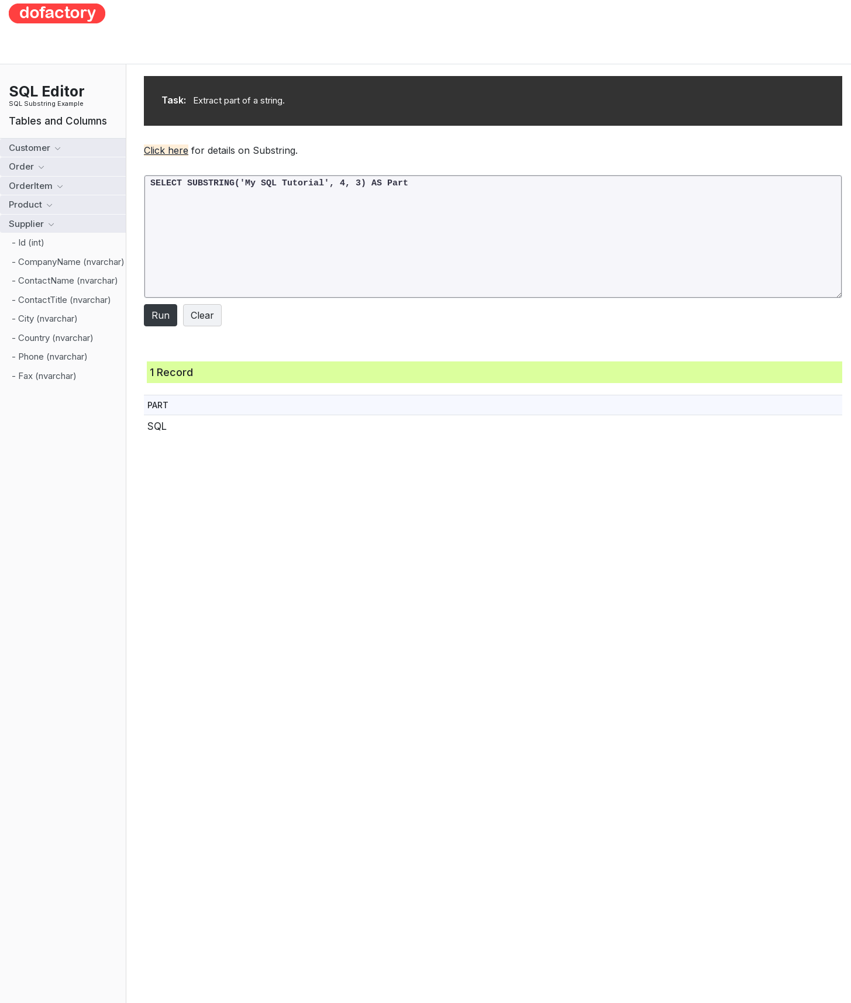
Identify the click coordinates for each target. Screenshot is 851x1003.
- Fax (44, 375)
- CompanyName (68, 261)
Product (30, 204)
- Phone (50, 356)
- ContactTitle (61, 299)
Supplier (31, 223)
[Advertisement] (485, 30)
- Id (28, 242)
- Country (53, 337)
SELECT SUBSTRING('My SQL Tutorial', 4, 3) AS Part (493, 236)
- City (45, 318)
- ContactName (65, 280)
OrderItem (36, 185)
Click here (166, 150)
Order (26, 166)
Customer (34, 147)
